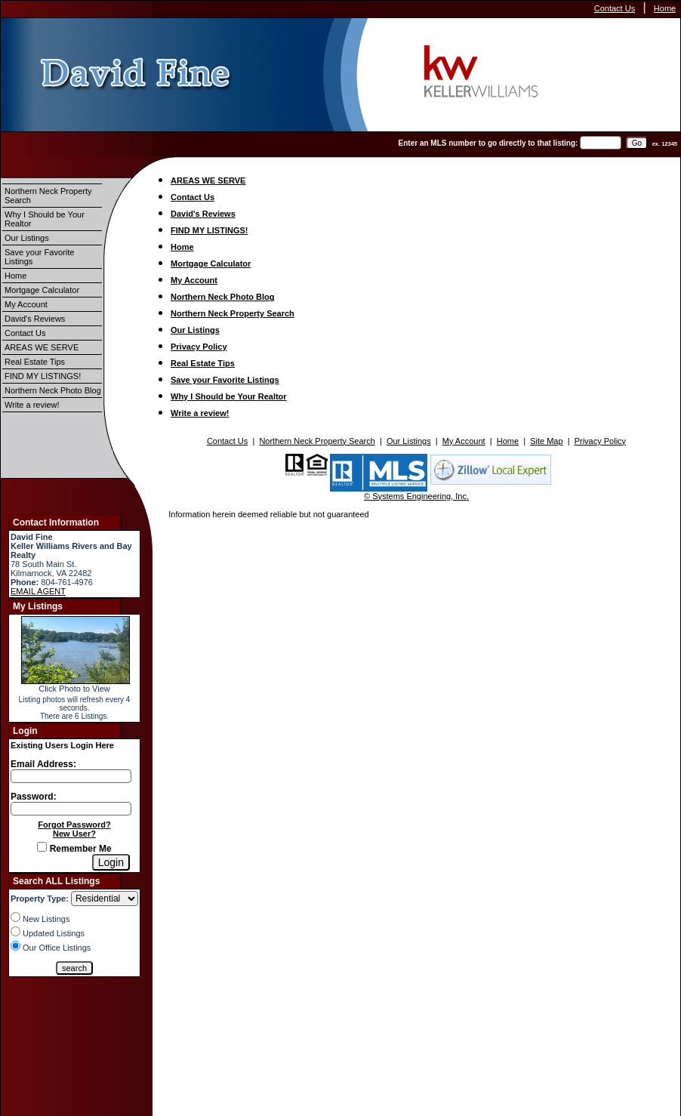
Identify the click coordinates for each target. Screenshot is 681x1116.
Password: (34, 796)
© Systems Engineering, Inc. (416, 496)
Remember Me (74, 848)
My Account (26, 304)
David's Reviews (35, 318)
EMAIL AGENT (38, 591)
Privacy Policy (199, 346)
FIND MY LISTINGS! (43, 376)
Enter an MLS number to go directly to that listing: (488, 143)
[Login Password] (71, 808)
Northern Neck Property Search (48, 196)
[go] (637, 143)
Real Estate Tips (35, 361)
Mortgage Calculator (42, 289)
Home (665, 8)
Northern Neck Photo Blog (53, 390)
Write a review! (32, 404)
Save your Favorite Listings (39, 257)
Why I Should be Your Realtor (45, 219)
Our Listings (27, 237)
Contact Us (614, 8)
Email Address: (43, 764)
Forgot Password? (74, 824)
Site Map (546, 440)
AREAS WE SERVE (42, 347)
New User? (74, 833)
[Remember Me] (42, 847)
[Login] (111, 862)
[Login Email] (71, 776)
